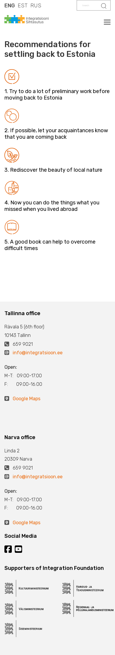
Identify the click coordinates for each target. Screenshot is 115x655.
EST (22, 5)
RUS (35, 5)
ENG (9, 5)
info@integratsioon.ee (38, 352)
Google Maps (26, 398)
